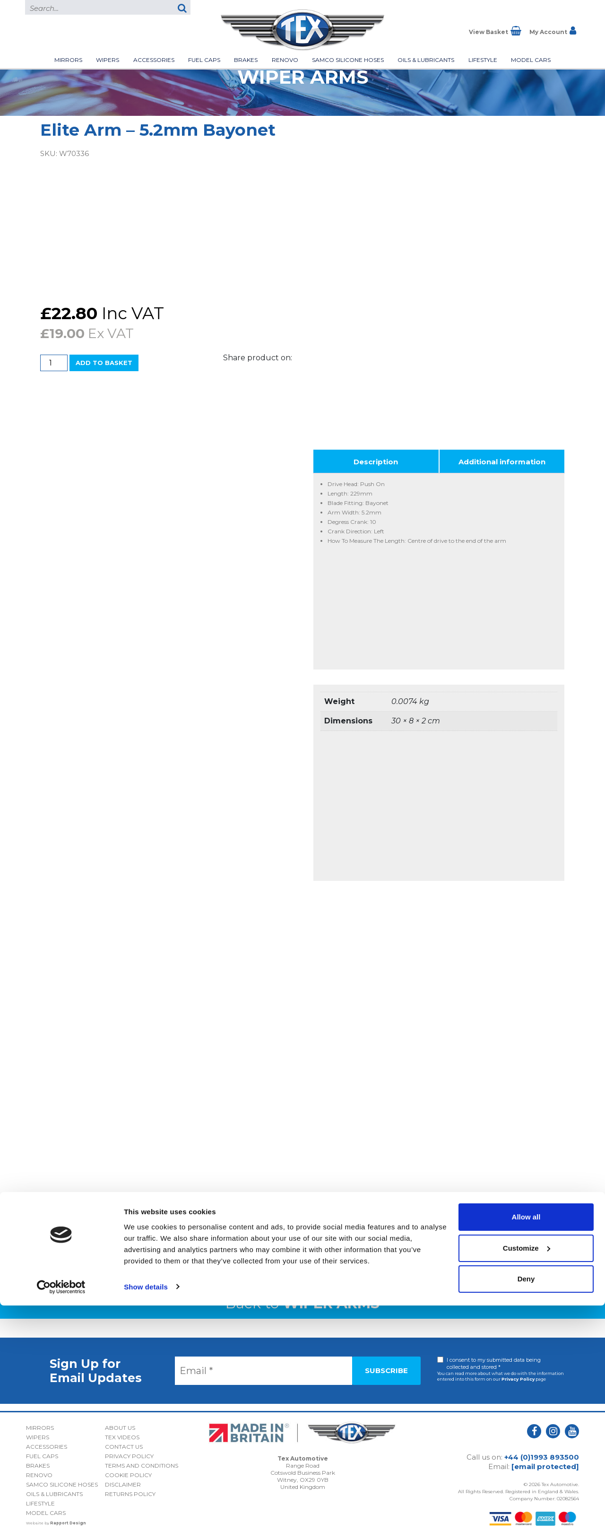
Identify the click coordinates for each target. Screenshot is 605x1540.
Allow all (526, 1452)
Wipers (107, 59)
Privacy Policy (518, 1379)
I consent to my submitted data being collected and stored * (494, 1363)
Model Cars (531, 59)
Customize (526, 1483)
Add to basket (104, 362)
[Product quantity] (54, 363)
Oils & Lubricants (426, 59)
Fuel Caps (204, 59)
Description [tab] (376, 461)
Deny (526, 1514)
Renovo (285, 59)
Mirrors (68, 59)
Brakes (246, 59)
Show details (146, 1521)
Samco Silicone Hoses (348, 59)
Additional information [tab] (501, 461)
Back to (302, 1303)
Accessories (153, 59)
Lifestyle (482, 59)
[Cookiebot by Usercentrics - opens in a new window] (61, 1521)
